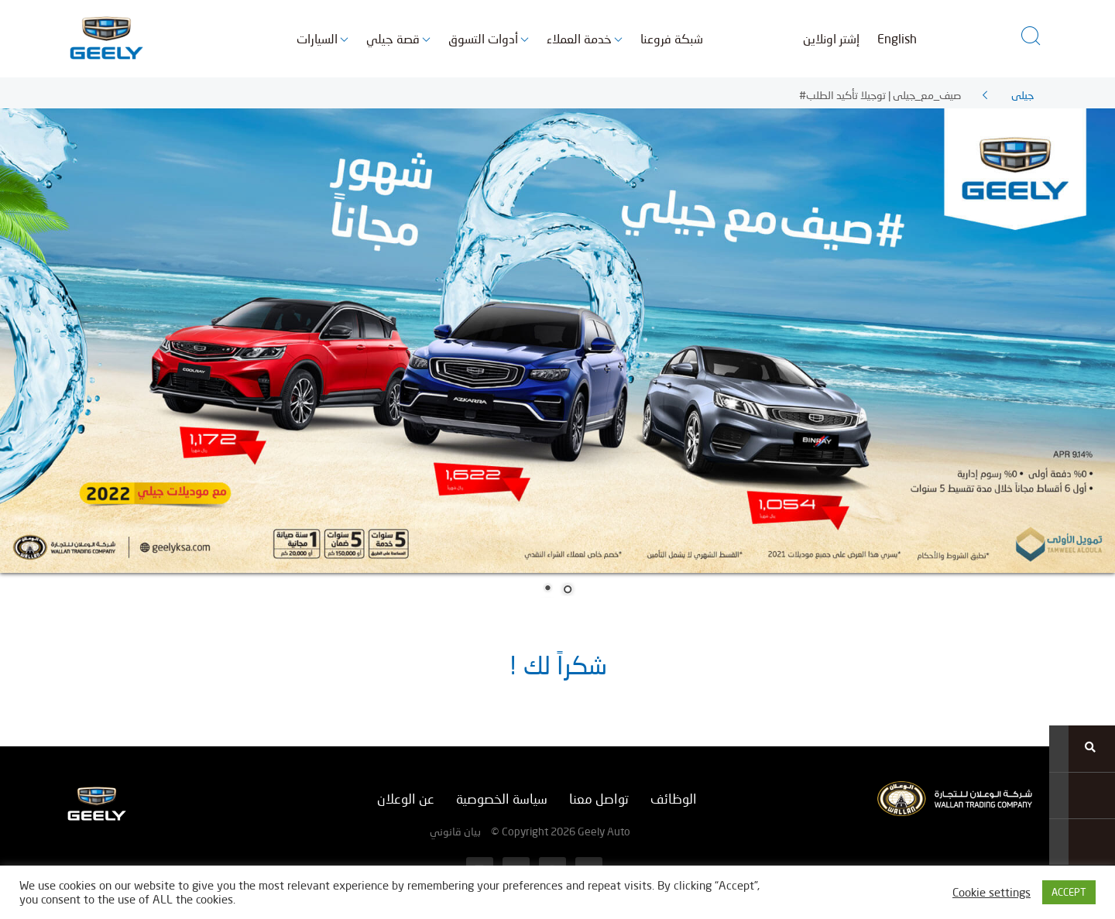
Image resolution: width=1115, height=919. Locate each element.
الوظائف (673, 798)
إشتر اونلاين (831, 38)
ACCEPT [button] (1069, 892)
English (897, 38)
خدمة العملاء (579, 38)
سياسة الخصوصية (501, 798)
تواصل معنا (599, 798)
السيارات (317, 38)
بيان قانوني (455, 831)
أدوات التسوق (483, 38)
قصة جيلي (393, 38)
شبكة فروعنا (671, 38)
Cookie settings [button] (991, 892)
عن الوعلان (405, 798)
